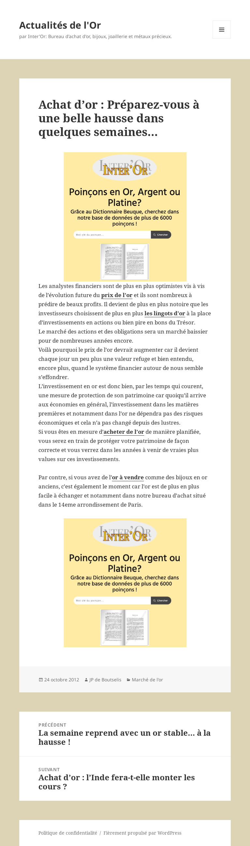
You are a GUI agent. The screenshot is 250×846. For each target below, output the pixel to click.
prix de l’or (116, 295)
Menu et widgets (222, 38)
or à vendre (128, 477)
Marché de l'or (147, 679)
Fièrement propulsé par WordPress (142, 833)
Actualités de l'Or (60, 25)
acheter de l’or (124, 431)
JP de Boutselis (105, 679)
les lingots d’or (165, 313)
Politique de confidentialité (67, 833)
